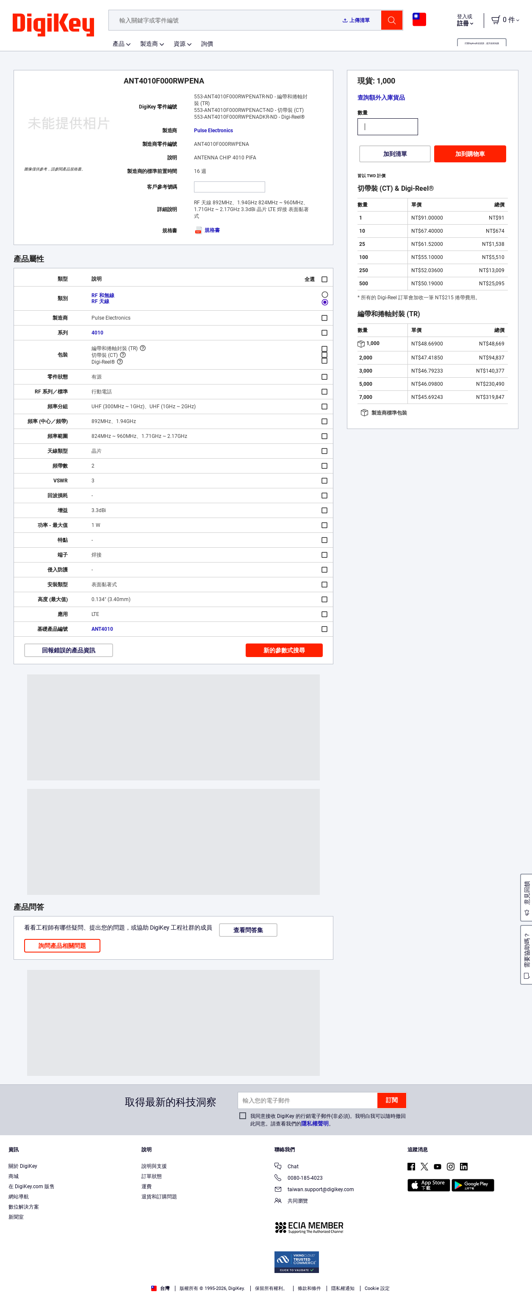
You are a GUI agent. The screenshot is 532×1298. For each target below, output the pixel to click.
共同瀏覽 (291, 1202)
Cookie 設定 (377, 1288)
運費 (146, 1186)
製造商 (149, 43)
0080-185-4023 (298, 1179)
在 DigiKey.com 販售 (31, 1186)
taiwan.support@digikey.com (314, 1190)
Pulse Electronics (213, 131)
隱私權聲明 (315, 1123)
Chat (286, 1167)
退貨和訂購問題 (159, 1197)
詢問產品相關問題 (62, 945)
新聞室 (16, 1217)
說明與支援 (154, 1166)
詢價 (207, 43)
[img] (53, 25)
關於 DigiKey (22, 1166)
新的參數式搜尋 (284, 650)
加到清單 (395, 153)
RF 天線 (100, 301)
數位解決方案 (23, 1207)
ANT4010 (102, 629)
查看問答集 (248, 930)
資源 (180, 43)
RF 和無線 (102, 295)
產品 (119, 43)
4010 (97, 333)
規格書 (207, 230)
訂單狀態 (151, 1176)
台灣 (160, 1288)
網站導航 (18, 1197)
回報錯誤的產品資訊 (68, 650)
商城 (13, 1176)
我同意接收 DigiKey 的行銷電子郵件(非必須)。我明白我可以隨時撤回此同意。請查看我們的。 (328, 1120)
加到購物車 (470, 153)
